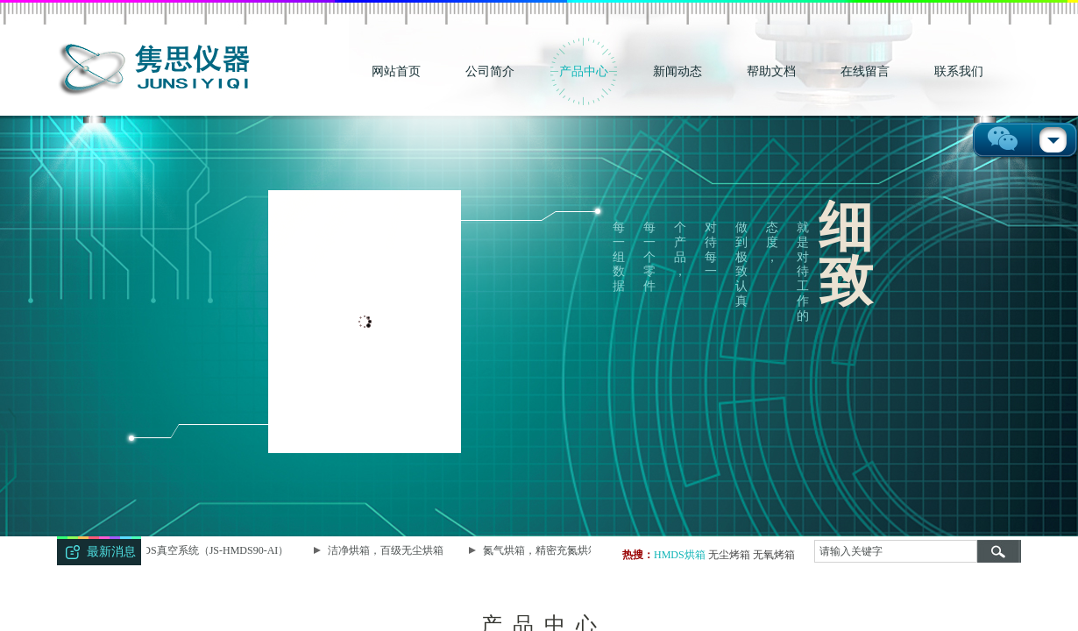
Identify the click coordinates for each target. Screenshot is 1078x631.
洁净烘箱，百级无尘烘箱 (387, 550)
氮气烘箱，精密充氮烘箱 (542, 550)
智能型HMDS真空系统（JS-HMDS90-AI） (193, 550)
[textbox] (895, 551)
